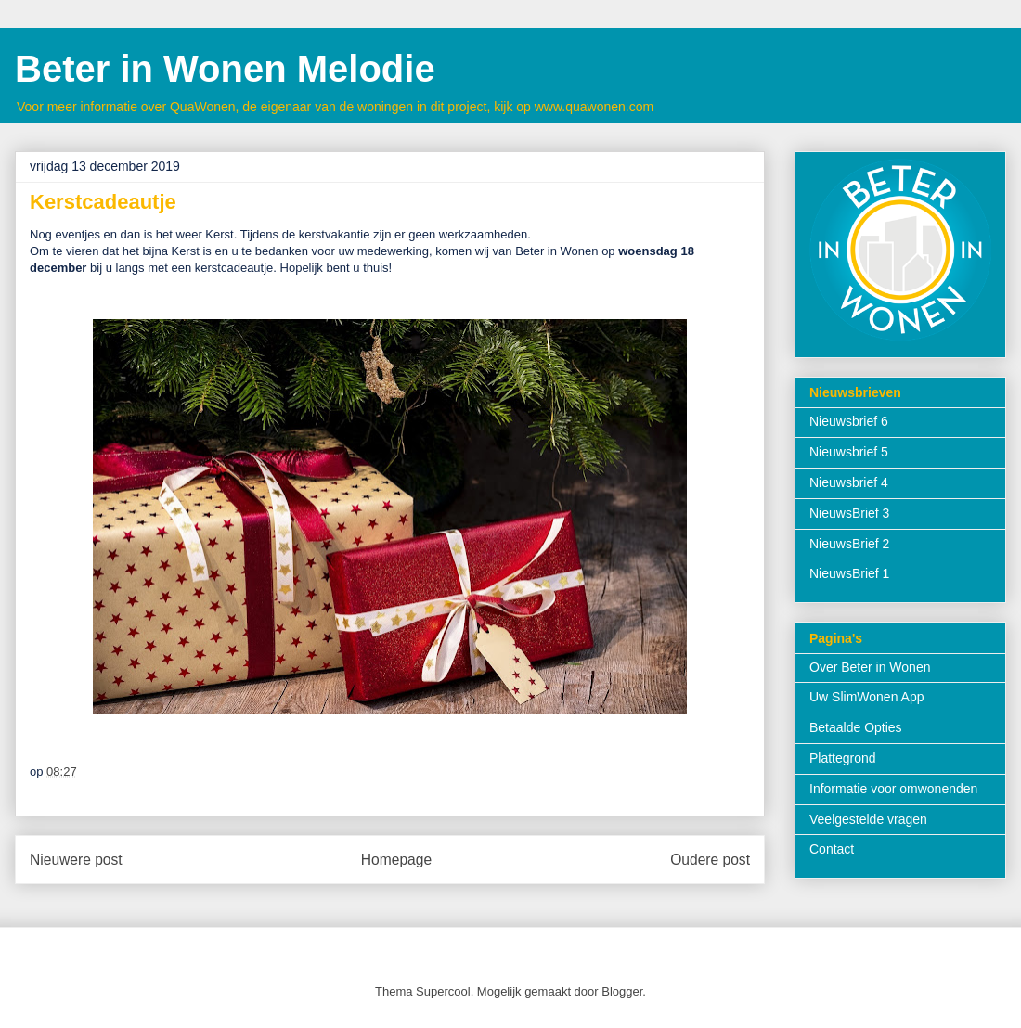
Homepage (396, 859)
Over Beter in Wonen (869, 667)
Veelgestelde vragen (868, 819)
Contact (831, 849)
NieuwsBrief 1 (849, 573)
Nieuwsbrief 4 (848, 482)
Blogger (621, 991)
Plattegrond (842, 758)
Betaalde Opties (855, 727)
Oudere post (710, 859)
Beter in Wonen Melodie (225, 68)
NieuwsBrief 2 (849, 543)
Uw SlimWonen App (866, 696)
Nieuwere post (76, 859)
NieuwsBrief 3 (849, 513)
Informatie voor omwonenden (893, 788)
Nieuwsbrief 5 (848, 451)
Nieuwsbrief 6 (848, 421)
